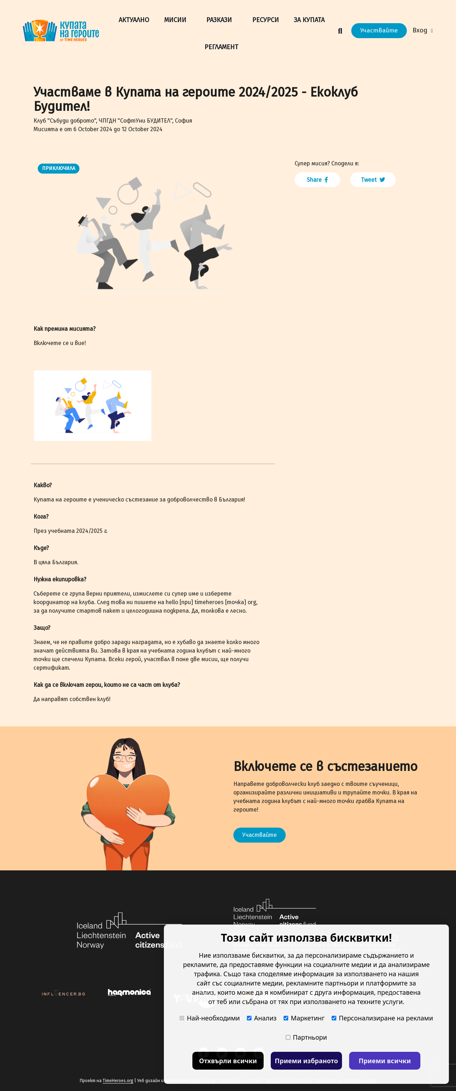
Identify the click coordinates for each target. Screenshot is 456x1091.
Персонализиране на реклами (382, 1018)
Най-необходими (210, 1018)
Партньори (306, 1037)
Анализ (261, 1018)
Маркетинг (304, 1018)
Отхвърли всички (228, 1060)
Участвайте (379, 30)
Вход (423, 30)
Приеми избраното (306, 1060)
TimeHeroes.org (118, 1080)
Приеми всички (385, 1060)
